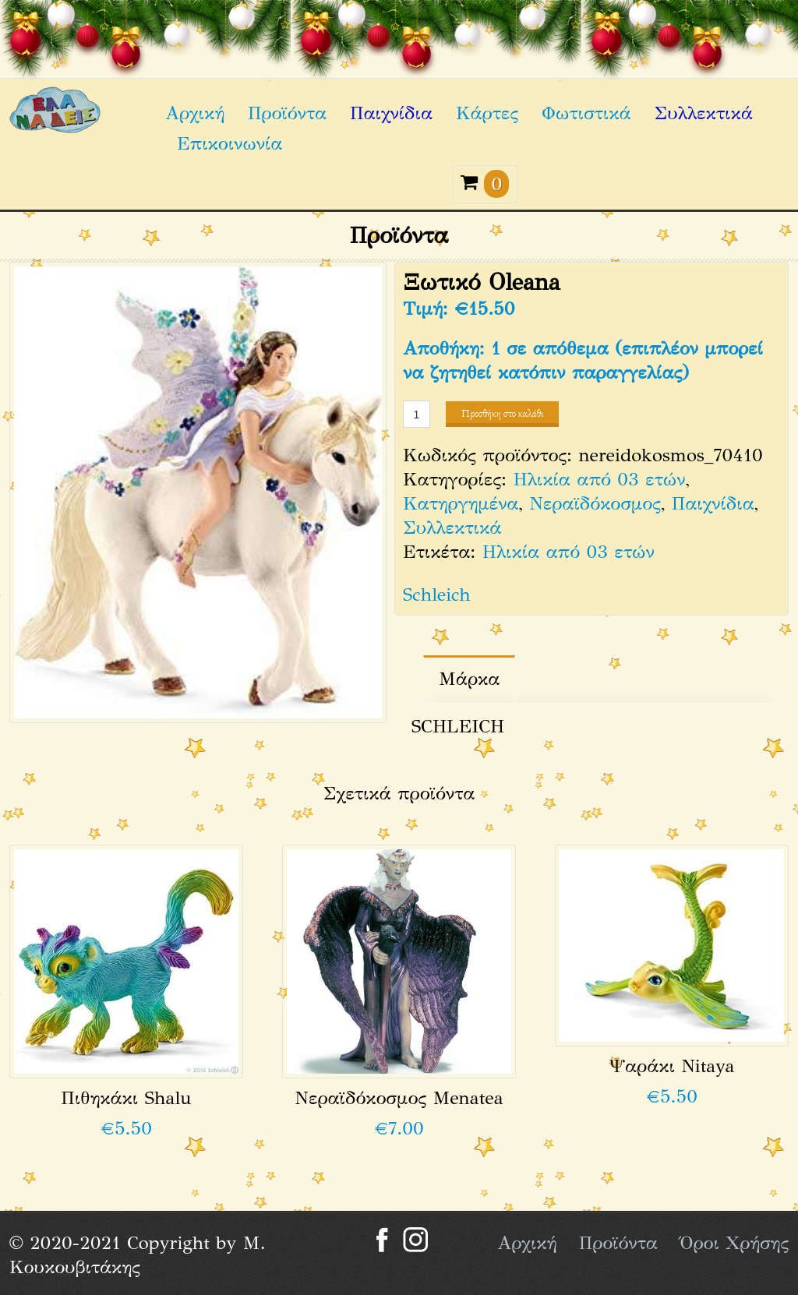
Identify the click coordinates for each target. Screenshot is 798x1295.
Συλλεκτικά (703, 113)
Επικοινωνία (229, 143)
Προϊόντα (287, 113)
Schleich (437, 594)
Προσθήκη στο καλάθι (502, 413)
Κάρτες (487, 113)
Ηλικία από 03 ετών (600, 479)
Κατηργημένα (460, 503)
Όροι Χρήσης (734, 1242)
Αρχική (194, 113)
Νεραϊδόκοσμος (595, 503)
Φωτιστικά (586, 113)
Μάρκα (469, 678)
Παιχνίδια (391, 113)
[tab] (469, 679)
